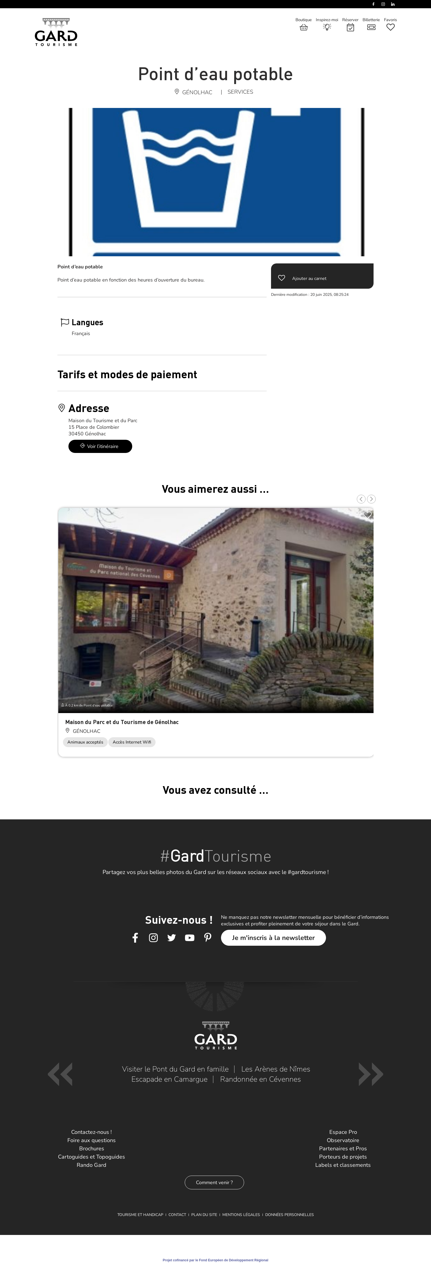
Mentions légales (241, 1214)
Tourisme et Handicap (140, 1214)
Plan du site (204, 1214)
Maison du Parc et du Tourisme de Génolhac (122, 721)
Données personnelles (289, 1214)
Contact (177, 1214)
